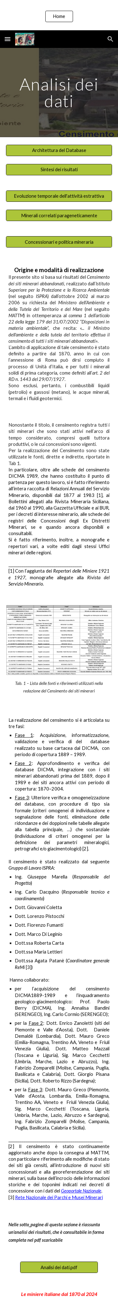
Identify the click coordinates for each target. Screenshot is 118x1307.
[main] (59, 92)
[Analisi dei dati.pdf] (58, 1267)
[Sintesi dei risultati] (59, 169)
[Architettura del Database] (59, 150)
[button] (7, 39)
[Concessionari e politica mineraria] (59, 242)
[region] (59, 15)
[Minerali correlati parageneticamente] (59, 215)
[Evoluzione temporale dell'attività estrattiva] (59, 196)
